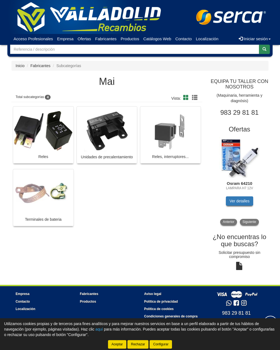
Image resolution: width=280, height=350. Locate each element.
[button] (186, 98)
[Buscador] (134, 49)
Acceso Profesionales (33, 38)
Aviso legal (152, 294)
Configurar (160, 344)
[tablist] (240, 181)
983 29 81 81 (236, 313)
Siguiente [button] (249, 222)
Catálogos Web (157, 38)
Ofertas (84, 38)
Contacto (183, 38)
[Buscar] (264, 49)
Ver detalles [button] (239, 201)
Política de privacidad (161, 301)
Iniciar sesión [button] (255, 38)
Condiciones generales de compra (170, 316)
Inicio (20, 66)
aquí (99, 329)
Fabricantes (105, 38)
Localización (207, 38)
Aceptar (117, 344)
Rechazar (138, 344)
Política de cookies (159, 309)
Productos (130, 38)
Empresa (65, 38)
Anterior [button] (228, 222)
